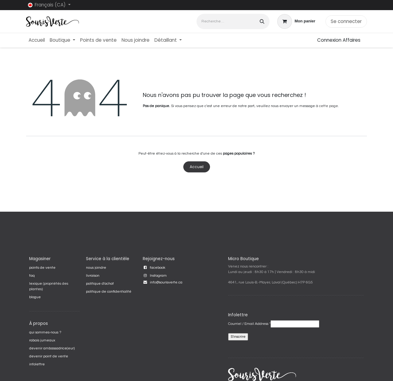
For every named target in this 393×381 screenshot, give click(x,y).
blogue (35, 297)
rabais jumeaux (42, 340)
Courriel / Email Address (249, 324)
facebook (157, 268)
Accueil (197, 166)
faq (32, 276)
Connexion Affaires (338, 40)
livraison (92, 276)
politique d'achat (100, 284)
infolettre (37, 364)
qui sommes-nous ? (45, 332)
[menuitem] (36, 40)
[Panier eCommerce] (296, 21)
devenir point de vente (48, 356)
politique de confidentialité (108, 292)
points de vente (42, 268)
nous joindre (96, 268)
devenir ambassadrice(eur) (52, 348)
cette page (328, 106)
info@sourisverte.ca (166, 282)
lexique (35, 284)
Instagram (158, 276)
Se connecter (346, 21)
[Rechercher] (262, 21)
